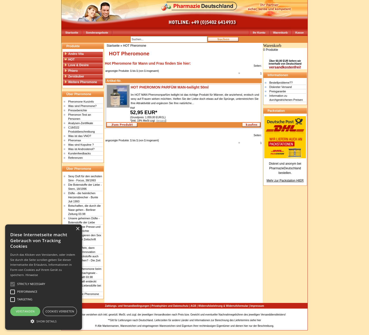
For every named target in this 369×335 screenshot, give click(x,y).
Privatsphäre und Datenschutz (169, 305)
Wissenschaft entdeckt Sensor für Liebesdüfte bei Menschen (84, 285)
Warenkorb (280, 32)
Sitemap (291, 314)
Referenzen (75, 157)
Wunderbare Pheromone (83, 293)
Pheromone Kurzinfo (81, 101)
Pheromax (74, 140)
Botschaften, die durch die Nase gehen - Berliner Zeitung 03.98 (84, 209)
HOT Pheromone (134, 45)
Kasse (299, 32)
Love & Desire (76, 65)
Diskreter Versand (280, 86)
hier (259, 320)
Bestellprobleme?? (281, 82)
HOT (69, 59)
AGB (193, 305)
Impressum (257, 305)
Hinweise (31, 275)
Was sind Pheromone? (82, 105)
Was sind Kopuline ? (81, 144)
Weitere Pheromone (80, 82)
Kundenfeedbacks (79, 153)
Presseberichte (77, 110)
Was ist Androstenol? (81, 149)
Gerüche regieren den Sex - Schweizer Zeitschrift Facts (84, 239)
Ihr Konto (259, 32)
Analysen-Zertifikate (80, 123)
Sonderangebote (97, 32)
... (193, 103)
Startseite (71, 32)
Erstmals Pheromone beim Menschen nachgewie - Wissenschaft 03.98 (84, 273)
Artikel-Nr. (114, 81)
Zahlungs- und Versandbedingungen (127, 305)
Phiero (71, 71)
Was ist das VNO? (79, 135)
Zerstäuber (74, 76)
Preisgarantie (277, 91)
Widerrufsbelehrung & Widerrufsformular (223, 305)
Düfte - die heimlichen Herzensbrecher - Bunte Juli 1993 (83, 197)
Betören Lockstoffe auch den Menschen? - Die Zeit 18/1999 (84, 260)
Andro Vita (74, 54)
